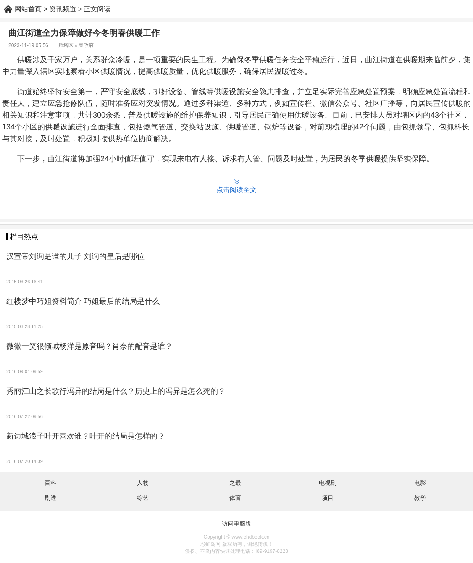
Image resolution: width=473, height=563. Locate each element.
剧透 (50, 498)
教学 (420, 498)
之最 (235, 482)
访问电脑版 (236, 523)
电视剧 (327, 482)
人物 (143, 482)
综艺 (143, 498)
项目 (328, 498)
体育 (235, 498)
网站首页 (28, 9)
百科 (50, 482)
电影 (420, 482)
